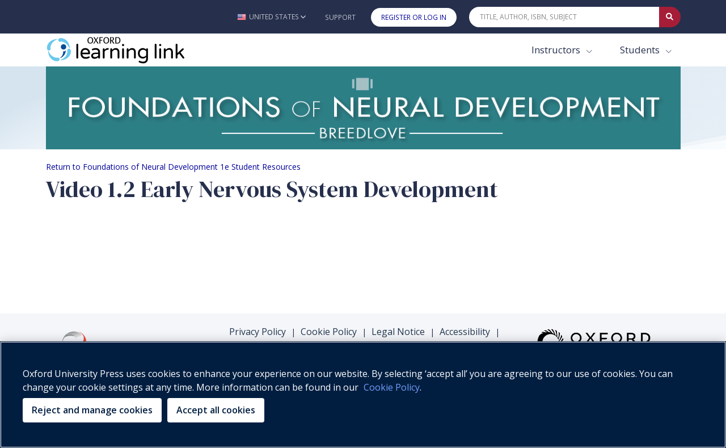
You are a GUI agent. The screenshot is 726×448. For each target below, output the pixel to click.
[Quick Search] (564, 17)
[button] (271, 17)
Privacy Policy (257, 331)
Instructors (557, 49)
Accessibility (465, 331)
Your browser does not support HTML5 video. (131, 259)
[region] (363, 394)
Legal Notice (398, 331)
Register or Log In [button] (413, 17)
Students (641, 49)
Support (340, 17)
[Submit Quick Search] (670, 17)
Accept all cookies (215, 410)
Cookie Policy (329, 331)
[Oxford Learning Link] (131, 50)
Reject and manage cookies (92, 410)
